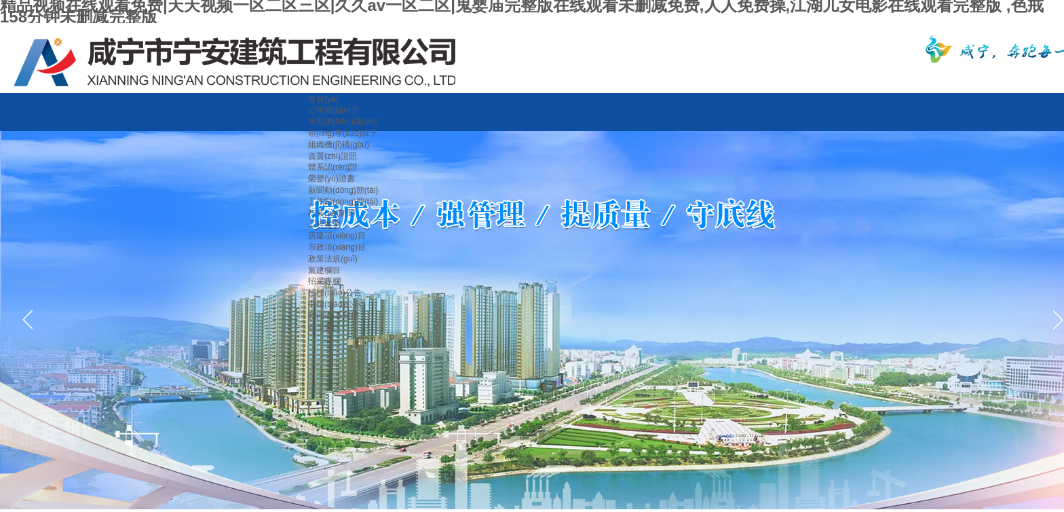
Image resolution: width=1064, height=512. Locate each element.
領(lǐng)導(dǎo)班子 (343, 133)
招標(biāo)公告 (335, 292)
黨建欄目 (324, 270)
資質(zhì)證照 (332, 156)
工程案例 (324, 224)
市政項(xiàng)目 (337, 247)
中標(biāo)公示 (335, 304)
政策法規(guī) (333, 258)
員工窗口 (324, 327)
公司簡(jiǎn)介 (333, 110)
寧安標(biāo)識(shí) (343, 121)
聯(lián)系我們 (333, 316)
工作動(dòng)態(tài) (343, 201)
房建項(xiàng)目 (337, 235)
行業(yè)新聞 (331, 213)
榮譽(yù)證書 (331, 178)
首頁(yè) (323, 99)
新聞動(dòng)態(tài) (343, 190)
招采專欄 (324, 281)
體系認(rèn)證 (333, 167)
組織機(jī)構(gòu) (338, 144)
